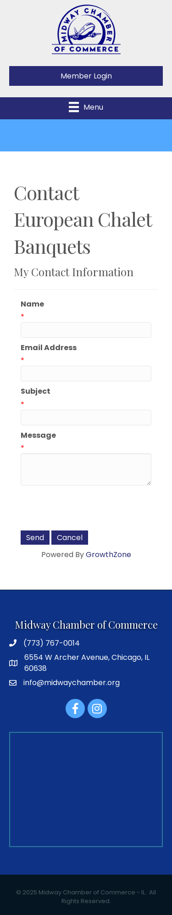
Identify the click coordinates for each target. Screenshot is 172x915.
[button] (86, 76)
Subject (35, 391)
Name (32, 304)
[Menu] (86, 107)
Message (38, 435)
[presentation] (90, 508)
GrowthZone (108, 554)
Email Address (49, 347)
